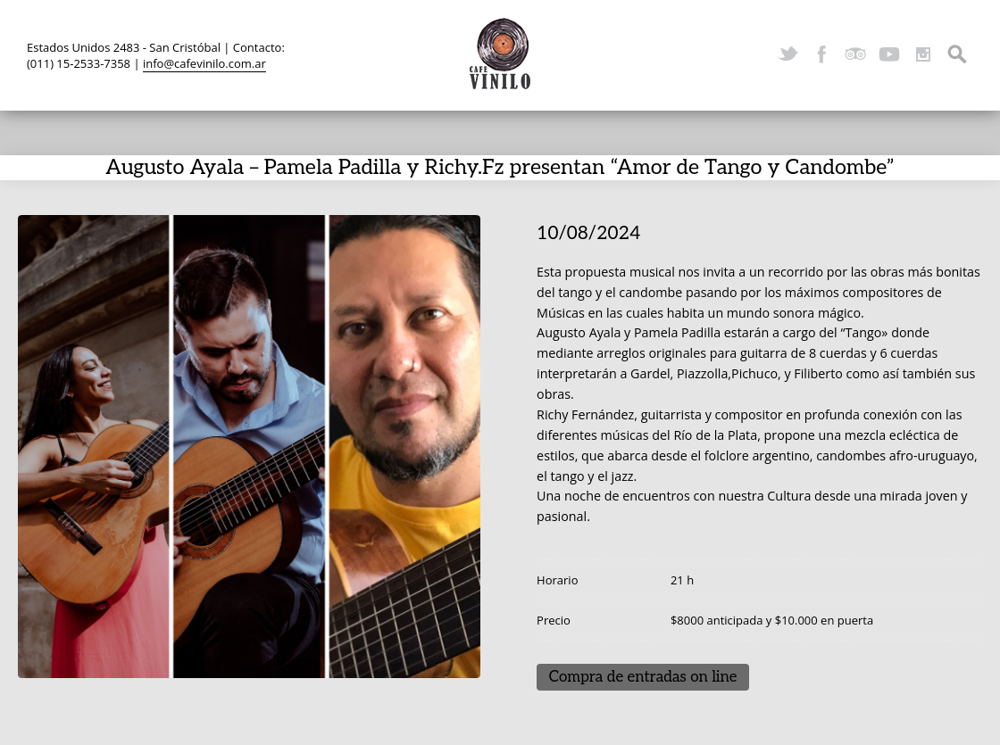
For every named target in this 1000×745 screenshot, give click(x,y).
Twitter (787, 54)
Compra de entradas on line (643, 677)
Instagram (923, 54)
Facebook (821, 54)
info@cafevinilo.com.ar (204, 63)
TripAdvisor (855, 54)
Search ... (957, 54)
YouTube (889, 54)
